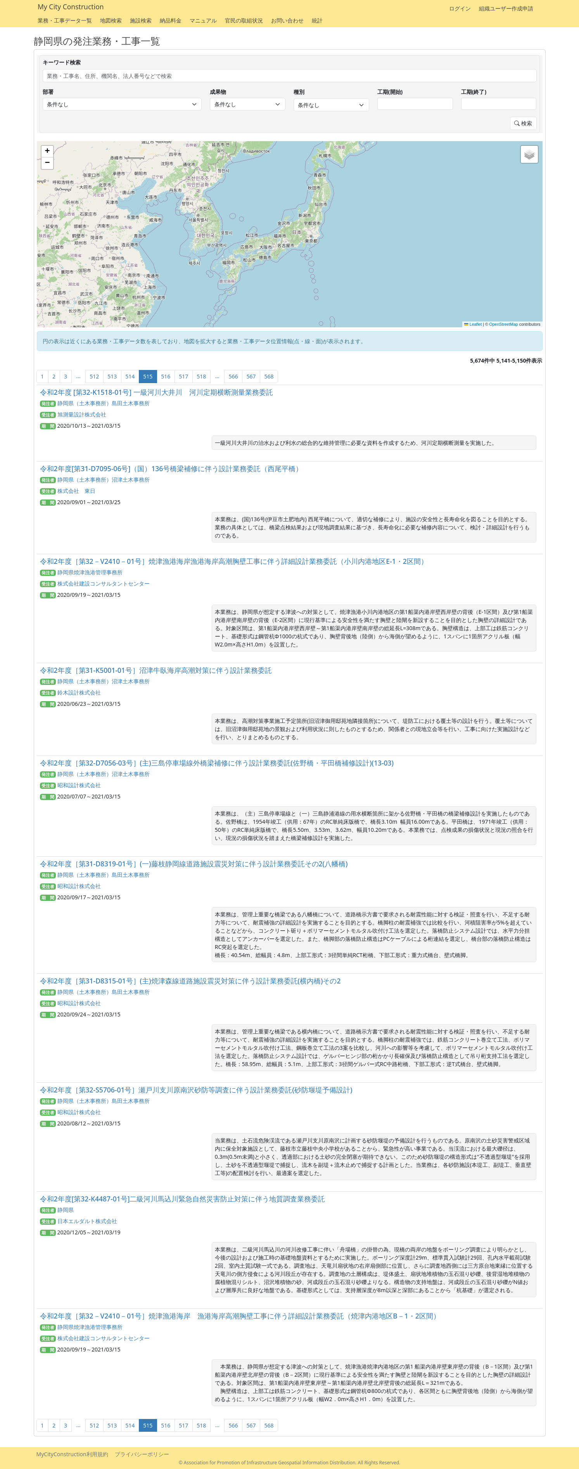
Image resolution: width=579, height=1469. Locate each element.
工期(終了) (474, 91)
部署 (48, 91)
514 (130, 376)
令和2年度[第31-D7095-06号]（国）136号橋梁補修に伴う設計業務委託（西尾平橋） (171, 468)
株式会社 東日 (76, 490)
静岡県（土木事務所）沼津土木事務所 (103, 479)
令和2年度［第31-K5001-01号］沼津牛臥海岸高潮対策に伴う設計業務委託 (156, 670)
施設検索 (141, 20)
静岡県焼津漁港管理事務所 (90, 572)
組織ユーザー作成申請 (506, 8)
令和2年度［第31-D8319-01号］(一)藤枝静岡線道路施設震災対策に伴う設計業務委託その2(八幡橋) (194, 863)
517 (183, 376)
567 (251, 376)
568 (268, 376)
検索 (523, 123)
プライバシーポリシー (142, 1454)
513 (112, 376)
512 (94, 376)
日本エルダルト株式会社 (87, 1221)
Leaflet (473, 324)
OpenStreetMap (503, 324)
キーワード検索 (62, 62)
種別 (299, 91)
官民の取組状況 (244, 20)
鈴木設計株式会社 (79, 692)
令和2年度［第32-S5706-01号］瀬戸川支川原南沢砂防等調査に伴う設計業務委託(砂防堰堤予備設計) (196, 1089)
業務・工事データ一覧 (65, 20)
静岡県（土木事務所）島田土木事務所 (103, 403)
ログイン (460, 8)
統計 (317, 20)
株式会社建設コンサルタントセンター (103, 583)
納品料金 (170, 20)
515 (147, 376)
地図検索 (111, 20)
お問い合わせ (287, 20)
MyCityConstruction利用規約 (72, 1454)
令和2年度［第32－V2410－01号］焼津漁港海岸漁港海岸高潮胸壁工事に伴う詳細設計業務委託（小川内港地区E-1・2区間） (234, 561)
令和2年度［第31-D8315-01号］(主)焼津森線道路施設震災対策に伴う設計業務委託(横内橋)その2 (190, 980)
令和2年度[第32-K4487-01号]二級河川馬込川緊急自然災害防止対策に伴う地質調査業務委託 (182, 1198)
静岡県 (65, 1209)
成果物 (218, 91)
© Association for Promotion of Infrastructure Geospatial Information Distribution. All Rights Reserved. (290, 1462)
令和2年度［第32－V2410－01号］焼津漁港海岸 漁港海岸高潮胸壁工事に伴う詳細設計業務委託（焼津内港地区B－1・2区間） (240, 1315)
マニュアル (203, 20)
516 (165, 376)
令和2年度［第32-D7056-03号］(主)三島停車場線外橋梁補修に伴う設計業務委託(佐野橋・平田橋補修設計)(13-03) (217, 762)
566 (233, 376)
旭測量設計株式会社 (81, 414)
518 (201, 376)
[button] (47, 151)
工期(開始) (390, 91)
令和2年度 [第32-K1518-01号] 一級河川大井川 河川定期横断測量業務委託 (156, 392)
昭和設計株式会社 (79, 785)
